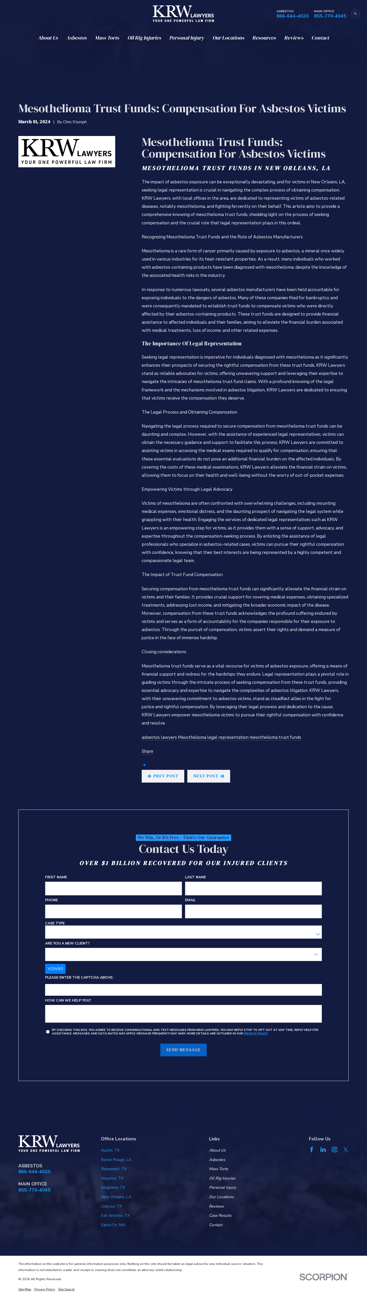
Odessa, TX (111, 1206)
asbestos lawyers (159, 737)
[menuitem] (24, 1290)
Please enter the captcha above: (79, 978)
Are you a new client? (67, 944)
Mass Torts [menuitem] (107, 37)
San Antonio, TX (115, 1215)
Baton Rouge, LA (116, 1159)
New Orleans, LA (116, 1196)
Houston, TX (112, 1178)
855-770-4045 (330, 16)
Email (190, 900)
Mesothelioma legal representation (213, 737)
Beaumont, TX (114, 1168)
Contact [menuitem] (320, 37)
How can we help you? (68, 1001)
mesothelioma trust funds (275, 737)
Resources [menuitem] (264, 37)
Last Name (195, 877)
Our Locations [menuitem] (228, 37)
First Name (56, 877)
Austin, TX (110, 1150)
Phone (51, 900)
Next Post (208, 776)
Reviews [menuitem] (293, 37)
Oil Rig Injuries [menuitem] (144, 37)
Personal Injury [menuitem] (186, 37)
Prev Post (163, 776)
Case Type (55, 923)
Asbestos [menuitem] (76, 37)
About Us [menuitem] (48, 37)
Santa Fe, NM (113, 1224)
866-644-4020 (293, 16)
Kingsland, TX (113, 1187)
